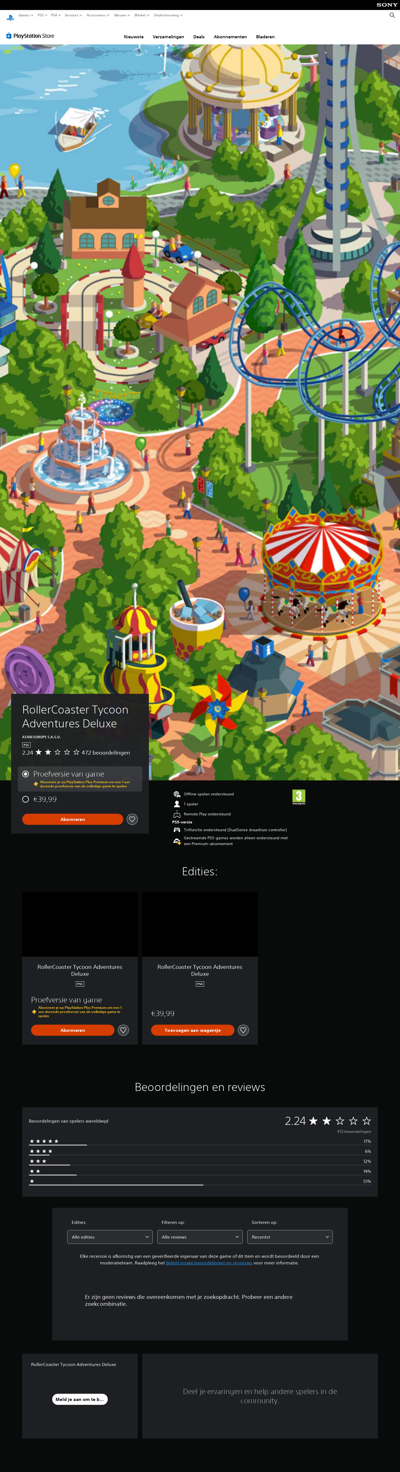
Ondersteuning (166, 15)
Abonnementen (230, 31)
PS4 (54, 15)
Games (24, 15)
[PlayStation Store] (31, 30)
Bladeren (265, 31)
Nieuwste (134, 31)
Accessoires (96, 15)
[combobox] (110, 1232)
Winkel (140, 15)
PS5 (41, 15)
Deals (199, 31)
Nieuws (120, 15)
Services (71, 15)
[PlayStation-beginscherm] (10, 15)
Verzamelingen (168, 31)
